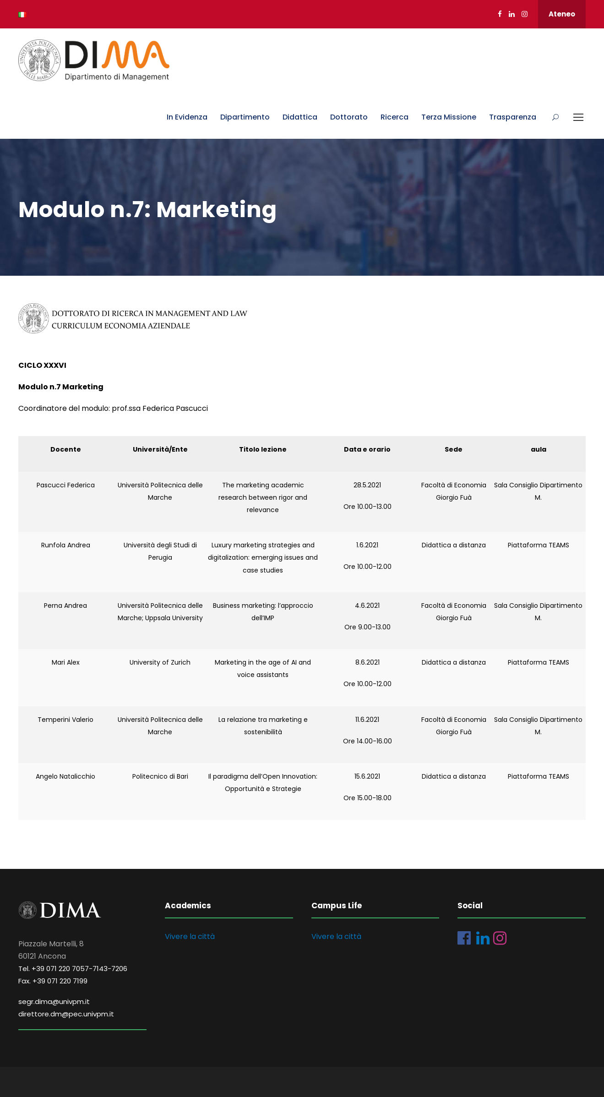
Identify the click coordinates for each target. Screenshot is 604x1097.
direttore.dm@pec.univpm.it (66, 1014)
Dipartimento (245, 117)
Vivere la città (190, 936)
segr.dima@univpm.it (54, 1001)
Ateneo (562, 14)
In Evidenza (187, 117)
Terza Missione (448, 117)
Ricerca (394, 117)
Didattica (300, 117)
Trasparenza (512, 117)
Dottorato (349, 117)
